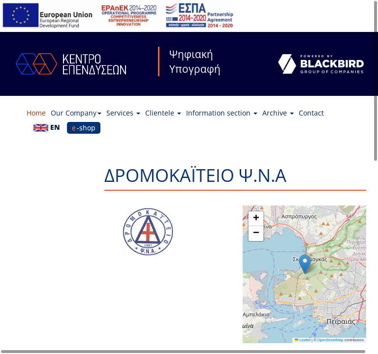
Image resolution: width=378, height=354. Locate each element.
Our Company (76, 113)
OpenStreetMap (330, 340)
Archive (278, 113)
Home (36, 113)
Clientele (163, 113)
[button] (305, 264)
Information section (221, 113)
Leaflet (303, 340)
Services (123, 113)
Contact (311, 113)
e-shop (83, 127)
